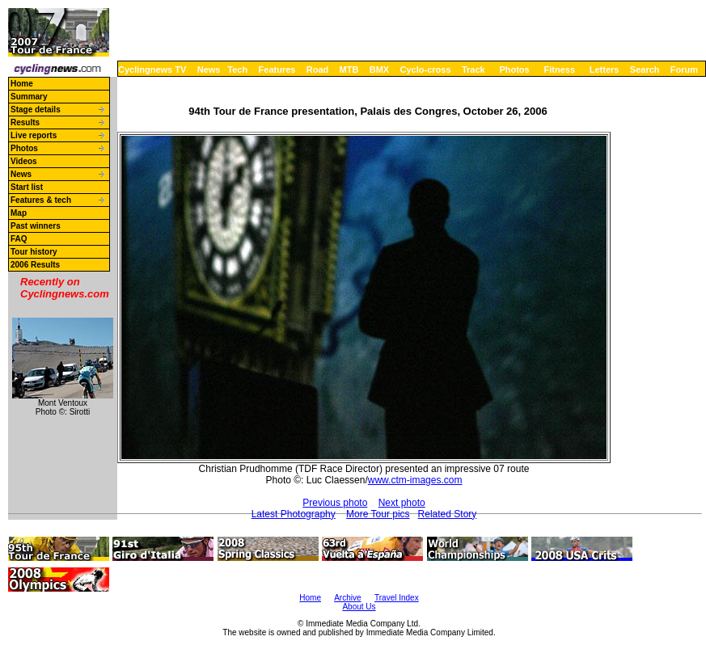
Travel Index (396, 597)
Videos (24, 161)
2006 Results (35, 264)
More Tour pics (377, 514)
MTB (349, 69)
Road (317, 69)
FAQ (19, 238)
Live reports (34, 135)
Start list (27, 187)
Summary (29, 96)
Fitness (559, 69)
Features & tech (41, 200)
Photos (514, 69)
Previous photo (334, 502)
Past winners (36, 225)
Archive (347, 597)
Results (25, 122)
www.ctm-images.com (415, 480)
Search (645, 69)
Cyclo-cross (425, 69)
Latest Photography (294, 514)
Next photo (401, 502)
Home (22, 83)
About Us (358, 606)
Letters (604, 69)
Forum (684, 69)
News (209, 69)
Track (473, 69)
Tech (237, 69)
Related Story (447, 514)
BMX (379, 69)
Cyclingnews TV (152, 69)
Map (19, 213)
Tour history (34, 251)
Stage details (36, 109)
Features (277, 69)
